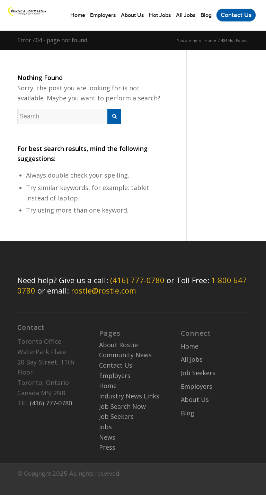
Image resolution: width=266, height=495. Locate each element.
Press (107, 447)
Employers (115, 375)
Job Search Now (122, 406)
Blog (187, 413)
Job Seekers (116, 416)
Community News (125, 355)
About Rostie (118, 345)
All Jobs (192, 359)
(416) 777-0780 (137, 280)
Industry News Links (129, 396)
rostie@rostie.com (103, 290)
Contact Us (115, 365)
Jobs (105, 427)
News (107, 437)
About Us (195, 399)
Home (210, 40)
